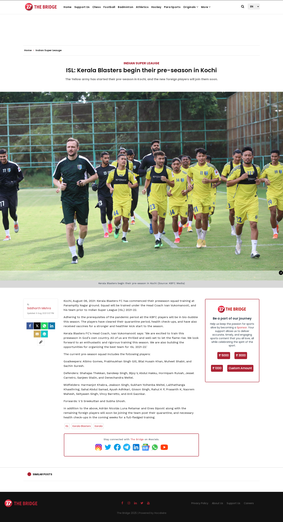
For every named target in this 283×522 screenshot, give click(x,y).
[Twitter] (37, 325)
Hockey (156, 7)
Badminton (125, 7)
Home (67, 7)
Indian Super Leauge (141, 63)
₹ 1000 (216, 368)
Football (109, 7)
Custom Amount (240, 368)
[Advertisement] (141, 34)
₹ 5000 (224, 355)
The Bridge (137, 439)
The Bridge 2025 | (128, 513)
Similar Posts (42, 474)
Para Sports (172, 7)
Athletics (142, 7)
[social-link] (40, 342)
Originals (190, 7)
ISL (67, 426)
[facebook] (30, 325)
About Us (217, 503)
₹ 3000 (241, 355)
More (206, 7)
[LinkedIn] (51, 325)
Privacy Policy (199, 503)
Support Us (82, 7)
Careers (249, 503)
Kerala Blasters (82, 426)
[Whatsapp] (44, 325)
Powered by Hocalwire (152, 513)
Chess (96, 7)
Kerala (99, 426)
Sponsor (242, 327)
